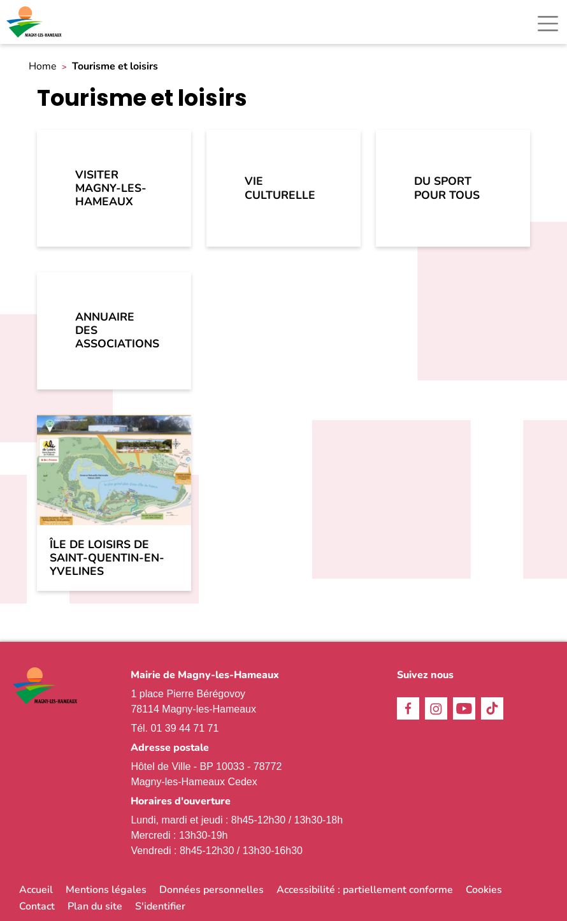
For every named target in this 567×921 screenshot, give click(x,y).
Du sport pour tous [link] (447, 187)
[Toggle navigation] (548, 23)
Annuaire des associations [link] (117, 330)
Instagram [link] (436, 708)
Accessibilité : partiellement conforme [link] (364, 890)
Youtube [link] (464, 708)
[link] (35, 22)
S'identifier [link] (160, 906)
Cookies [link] (484, 890)
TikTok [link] (492, 708)
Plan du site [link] (95, 906)
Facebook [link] (408, 708)
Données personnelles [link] (211, 890)
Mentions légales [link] (106, 890)
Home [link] (43, 67)
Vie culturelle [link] (280, 187)
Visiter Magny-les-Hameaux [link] (111, 188)
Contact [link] (37, 906)
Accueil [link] (36, 890)
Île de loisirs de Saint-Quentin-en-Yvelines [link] (107, 558)
